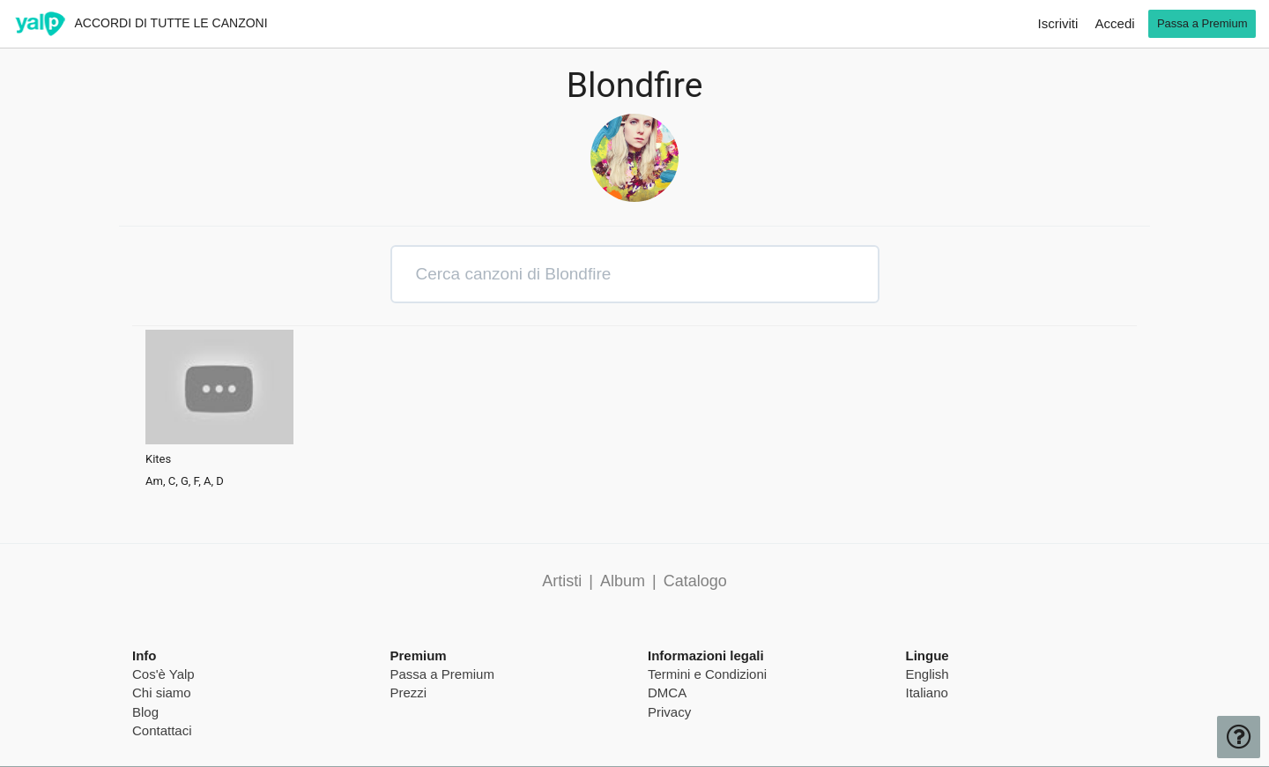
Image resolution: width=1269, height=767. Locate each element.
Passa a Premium (442, 673)
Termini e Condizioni (707, 673)
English (927, 673)
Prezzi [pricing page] (408, 692)
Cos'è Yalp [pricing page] (163, 673)
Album (622, 581)
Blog (145, 711)
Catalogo (695, 581)
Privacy (669, 711)
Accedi (1115, 23)
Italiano (927, 692)
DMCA (667, 692)
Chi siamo (161, 692)
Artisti (562, 581)
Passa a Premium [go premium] (1202, 23)
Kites (158, 459)
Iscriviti (1058, 23)
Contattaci (162, 730)
